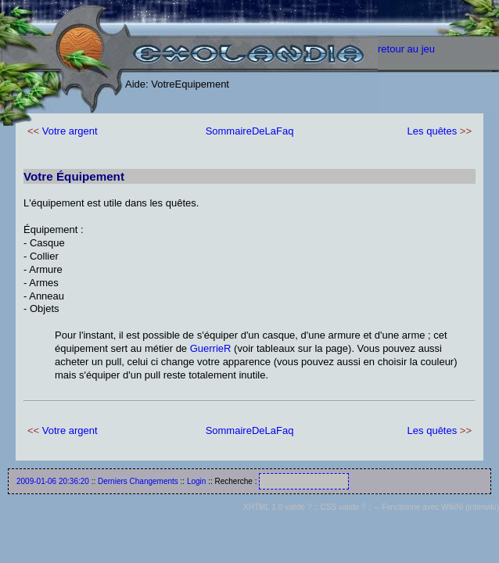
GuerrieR (211, 348)
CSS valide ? (343, 507)
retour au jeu (406, 49)
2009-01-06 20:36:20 (52, 481)
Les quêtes (432, 131)
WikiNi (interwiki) (470, 507)
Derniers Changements (138, 481)
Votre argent (70, 131)
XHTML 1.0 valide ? (277, 507)
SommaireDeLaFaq (250, 131)
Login (196, 481)
